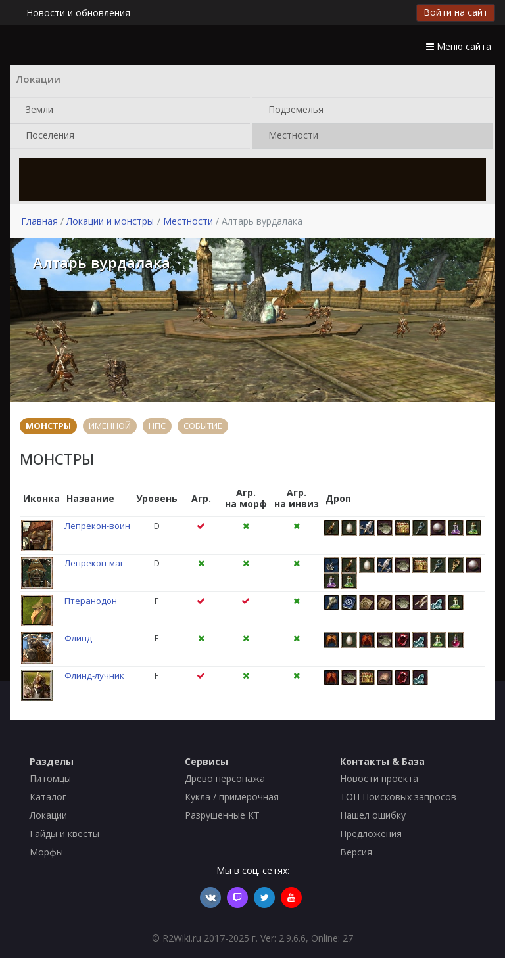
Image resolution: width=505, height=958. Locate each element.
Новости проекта (379, 778)
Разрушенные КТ (222, 815)
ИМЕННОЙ (110, 426)
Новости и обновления (78, 13)
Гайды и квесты (64, 833)
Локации (48, 815)
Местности (290, 136)
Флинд (78, 638)
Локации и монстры (110, 221)
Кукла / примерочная (232, 796)
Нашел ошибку (373, 815)
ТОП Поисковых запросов (398, 796)
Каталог (48, 796)
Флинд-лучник (94, 675)
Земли (36, 110)
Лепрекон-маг (94, 563)
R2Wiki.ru (181, 938)
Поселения (47, 136)
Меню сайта (458, 46)
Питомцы (50, 778)
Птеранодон (90, 600)
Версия (356, 852)
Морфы (46, 852)
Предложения (371, 833)
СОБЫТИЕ (202, 426)
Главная (39, 221)
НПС (157, 426)
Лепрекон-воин (97, 526)
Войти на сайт (455, 12)
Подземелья (293, 110)
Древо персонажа (225, 778)
